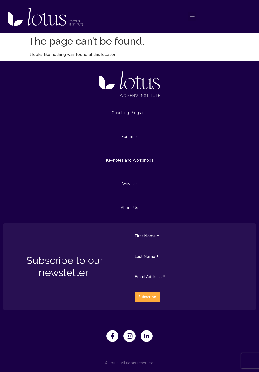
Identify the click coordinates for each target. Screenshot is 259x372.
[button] (192, 16)
